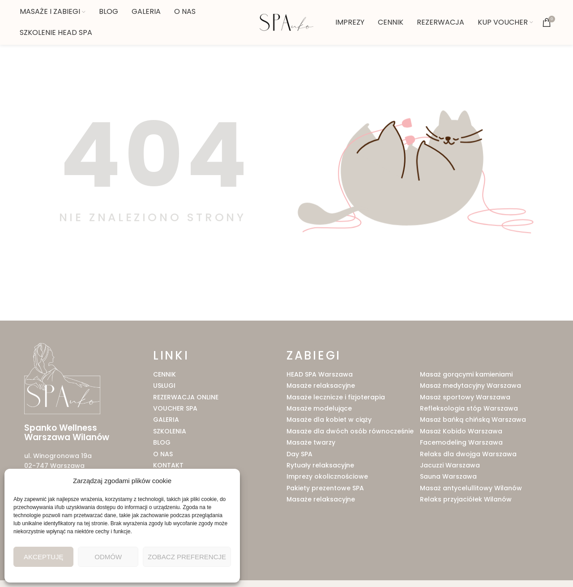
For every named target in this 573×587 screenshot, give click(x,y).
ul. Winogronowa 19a (58, 455)
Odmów (108, 557)
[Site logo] (286, 22)
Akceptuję (43, 557)
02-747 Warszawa (54, 465)
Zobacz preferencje (187, 557)
